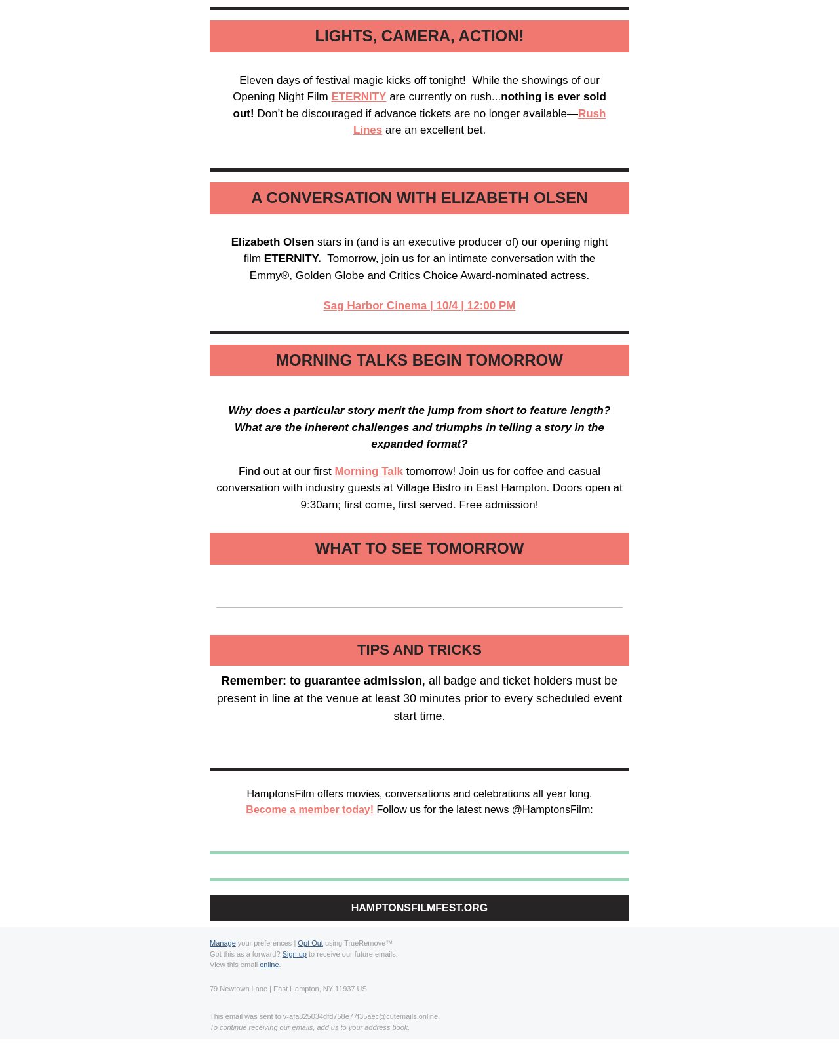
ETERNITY (358, 96)
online (269, 964)
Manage (223, 943)
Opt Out (310, 943)
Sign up (295, 954)
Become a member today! (310, 809)
